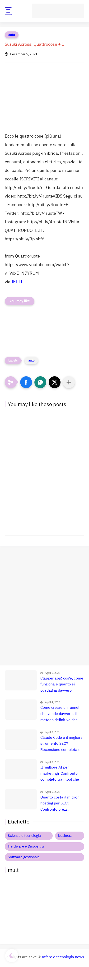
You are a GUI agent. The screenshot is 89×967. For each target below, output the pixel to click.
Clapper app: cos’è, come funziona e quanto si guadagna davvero (61, 684)
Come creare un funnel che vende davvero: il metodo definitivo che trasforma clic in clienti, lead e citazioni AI (60, 714)
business (65, 835)
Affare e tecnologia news (63, 957)
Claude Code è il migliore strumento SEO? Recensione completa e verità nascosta (61, 744)
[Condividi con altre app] (69, 382)
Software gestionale (24, 857)
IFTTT (17, 281)
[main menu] (8, 11)
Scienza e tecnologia (24, 835)
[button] (26, 382)
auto (11, 34)
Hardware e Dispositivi (26, 846)
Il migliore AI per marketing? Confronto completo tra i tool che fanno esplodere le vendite (59, 773)
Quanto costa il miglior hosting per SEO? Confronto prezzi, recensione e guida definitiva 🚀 (59, 803)
